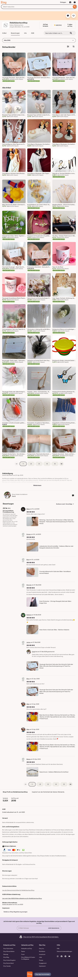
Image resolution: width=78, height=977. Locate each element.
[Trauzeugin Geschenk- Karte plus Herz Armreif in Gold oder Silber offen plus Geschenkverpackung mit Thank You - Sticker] (50, 666)
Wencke (28, 585)
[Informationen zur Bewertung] (54, 25)
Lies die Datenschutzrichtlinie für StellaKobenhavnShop (18, 890)
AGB (32, 33)
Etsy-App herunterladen (43, 974)
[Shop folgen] (73, 15)
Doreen (28, 534)
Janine (28, 642)
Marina (28, 759)
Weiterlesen (37, 485)
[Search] (72, 33)
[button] (68, 15)
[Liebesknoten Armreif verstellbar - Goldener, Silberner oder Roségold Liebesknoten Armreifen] (50, 547)
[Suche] (74, 6)
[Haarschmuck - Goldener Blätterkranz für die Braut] (50, 772)
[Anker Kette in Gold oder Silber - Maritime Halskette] (50, 630)
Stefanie (28, 615)
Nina (27, 559)
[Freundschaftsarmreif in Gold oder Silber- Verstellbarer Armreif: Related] (50, 572)
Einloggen (63, 2)
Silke (27, 704)
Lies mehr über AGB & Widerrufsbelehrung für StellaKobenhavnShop (22, 898)
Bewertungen (15, 33)
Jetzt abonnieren (53, 928)
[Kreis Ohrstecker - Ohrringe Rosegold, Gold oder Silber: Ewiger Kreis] (50, 602)
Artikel (4, 33)
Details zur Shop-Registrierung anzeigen (15, 912)
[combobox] (36, 6)
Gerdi (33, 651)
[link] (16, 464)
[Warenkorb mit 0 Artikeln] (74, 2)
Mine (28, 678)
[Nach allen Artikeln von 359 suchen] (56, 33)
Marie (28, 509)
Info (25, 33)
